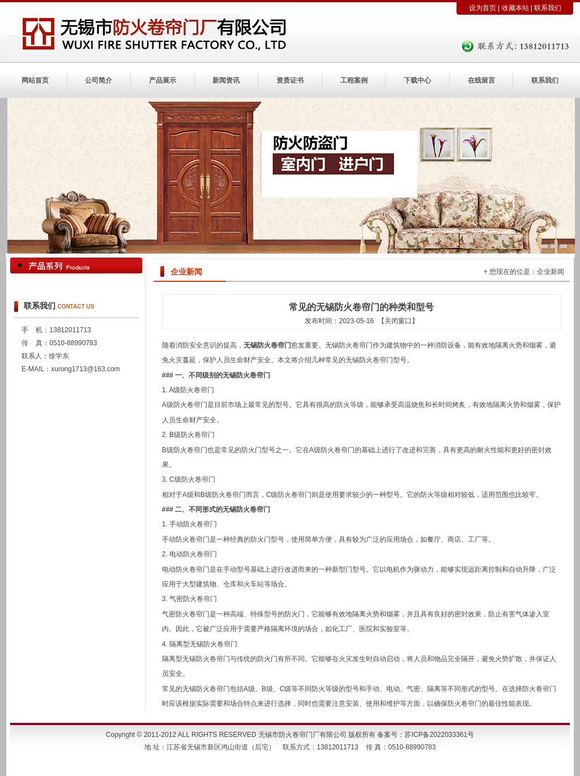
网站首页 (35, 80)
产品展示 (162, 80)
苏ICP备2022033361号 (439, 735)
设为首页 (482, 8)
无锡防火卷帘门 (267, 345)
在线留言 (481, 80)
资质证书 (290, 80)
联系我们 (547, 8)
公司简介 (98, 80)
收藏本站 (515, 8)
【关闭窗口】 (398, 321)
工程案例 (354, 80)
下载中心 (417, 80)
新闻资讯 (226, 80)
